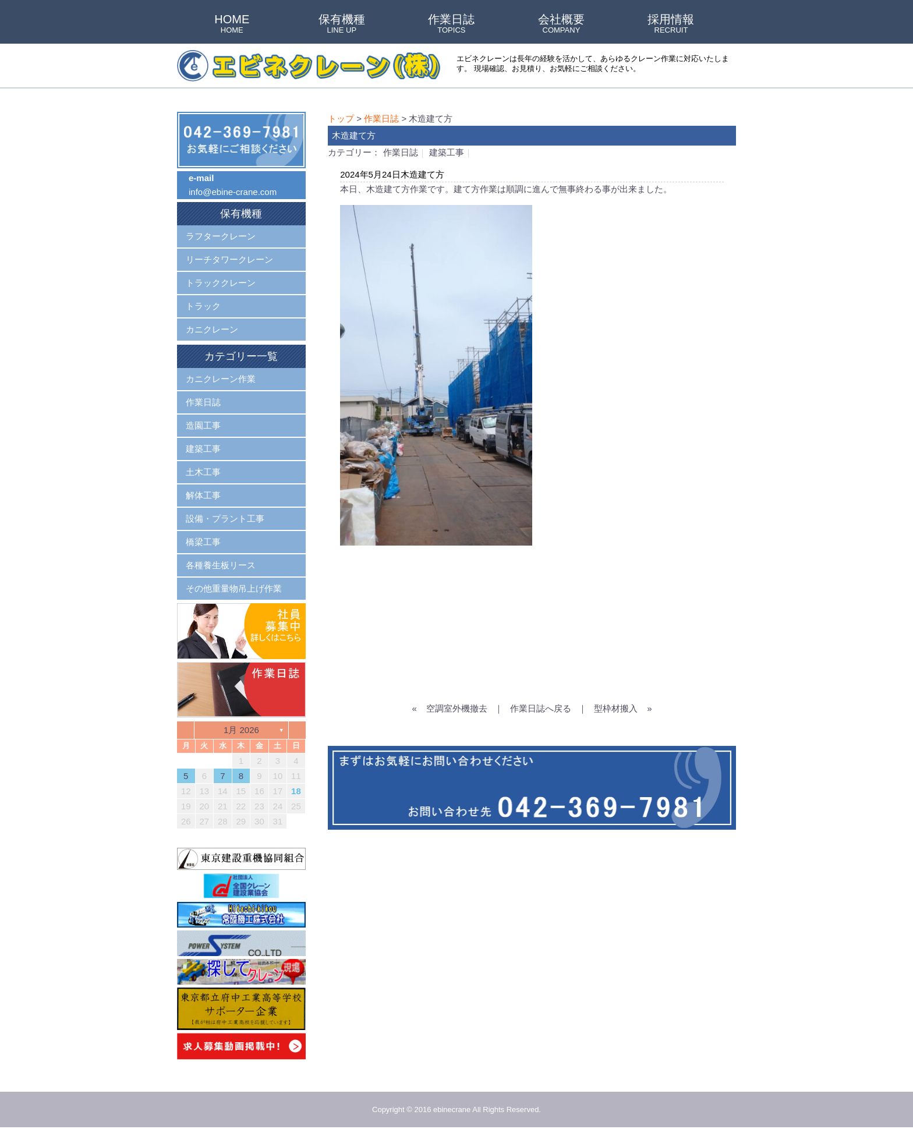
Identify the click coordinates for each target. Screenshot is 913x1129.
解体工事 (203, 495)
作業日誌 (451, 24)
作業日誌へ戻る (540, 708)
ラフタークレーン (221, 236)
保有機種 (342, 24)
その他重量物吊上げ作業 (234, 588)
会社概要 (561, 24)
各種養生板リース (221, 565)
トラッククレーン (221, 283)
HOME (231, 24)
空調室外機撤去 (456, 708)
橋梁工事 (203, 542)
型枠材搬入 (616, 708)
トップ (341, 118)
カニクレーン (212, 329)
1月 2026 (241, 730)
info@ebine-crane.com (233, 192)
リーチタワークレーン (229, 259)
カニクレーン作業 (221, 379)
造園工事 (203, 425)
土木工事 (203, 472)
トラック (203, 306)
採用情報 (670, 24)
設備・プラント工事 (225, 518)
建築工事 (446, 152)
